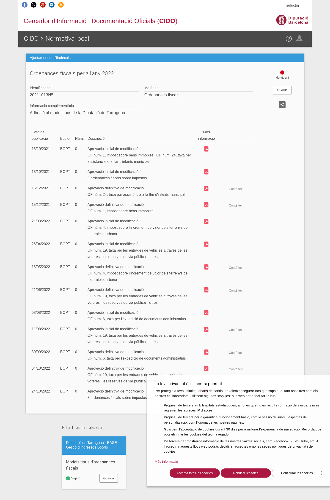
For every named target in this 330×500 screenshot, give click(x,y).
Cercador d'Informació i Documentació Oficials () (100, 20)
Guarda (282, 90)
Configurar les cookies (297, 473)
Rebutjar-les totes (245, 473)
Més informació (166, 461)
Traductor (291, 5)
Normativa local (67, 38)
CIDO (31, 38)
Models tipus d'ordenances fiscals (90, 465)
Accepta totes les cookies (194, 473)
